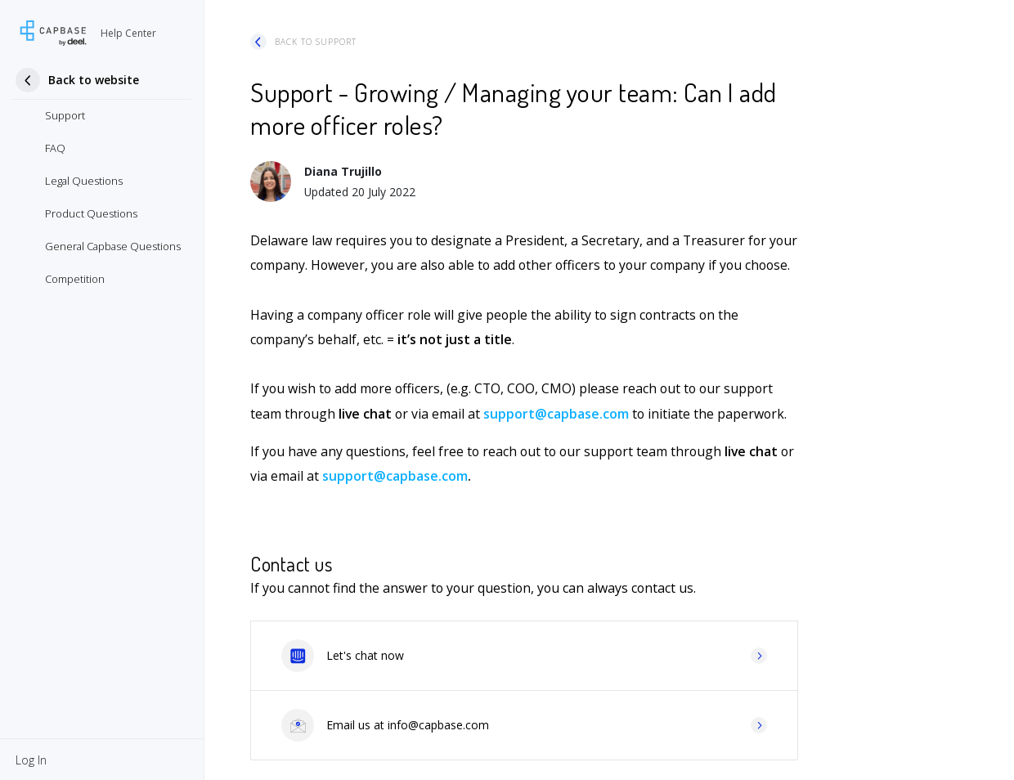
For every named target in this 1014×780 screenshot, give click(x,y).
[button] (31, 759)
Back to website (93, 79)
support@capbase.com (556, 414)
